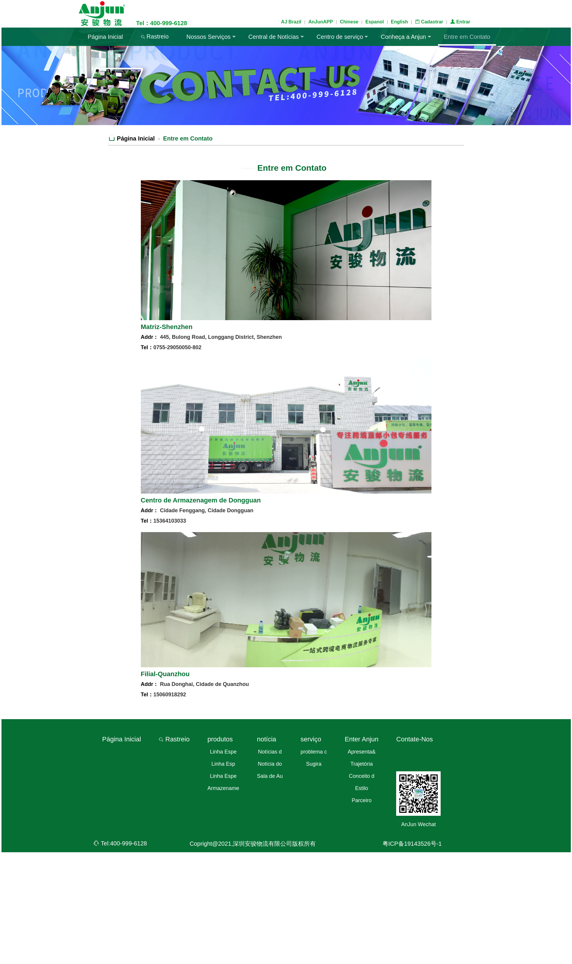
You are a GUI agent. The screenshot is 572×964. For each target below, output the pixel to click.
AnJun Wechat (418, 824)
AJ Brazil (291, 21)
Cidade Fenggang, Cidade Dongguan (206, 510)
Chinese (349, 21)
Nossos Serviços (211, 36)
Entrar (460, 21)
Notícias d (270, 752)
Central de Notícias (276, 36)
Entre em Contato (467, 36)
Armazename (223, 788)
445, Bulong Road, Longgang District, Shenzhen (220, 337)
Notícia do (270, 764)
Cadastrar (429, 21)
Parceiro (362, 800)
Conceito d (361, 776)
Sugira (313, 764)
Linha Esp (223, 764)
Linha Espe (223, 752)
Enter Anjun (362, 739)
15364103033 (169, 521)
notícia (266, 739)
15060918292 (169, 695)
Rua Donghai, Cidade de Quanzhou (204, 684)
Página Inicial (105, 36)
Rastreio (155, 36)
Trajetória (361, 764)
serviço (311, 739)
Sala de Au (270, 776)
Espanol (374, 21)
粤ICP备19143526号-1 (412, 843)
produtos (220, 739)
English (399, 21)
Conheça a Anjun (406, 36)
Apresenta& (361, 752)
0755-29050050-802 (177, 347)
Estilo (361, 788)
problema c (314, 752)
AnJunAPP (320, 21)
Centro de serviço (342, 36)
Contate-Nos (414, 739)
